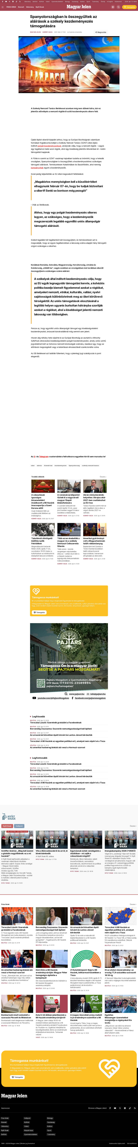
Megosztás (100, 32)
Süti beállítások (132, 1143)
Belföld (35, 1)
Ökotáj (103, 1)
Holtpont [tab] (19, 826)
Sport (88, 1)
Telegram (43, 456)
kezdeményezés (61, 465)
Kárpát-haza (47, 32)
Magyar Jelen (35, 32)
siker (33, 465)
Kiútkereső (118, 1)
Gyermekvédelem (57, 1)
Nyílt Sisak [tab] (7, 826)
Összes (103, 477)
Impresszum (5, 1108)
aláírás (39, 465)
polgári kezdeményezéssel (49, 146)
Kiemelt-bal (48, 465)
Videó (48, 1)
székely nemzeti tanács (90, 465)
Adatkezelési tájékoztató (117, 1143)
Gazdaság (75, 1)
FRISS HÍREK (11, 7)
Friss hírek (5, 1118)
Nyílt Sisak (40, 7)
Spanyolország (74, 465)
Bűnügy (67, 1)
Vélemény (27, 1)
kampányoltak (37, 168)
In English (110, 1)
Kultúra (82, 1)
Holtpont (27, 1118)
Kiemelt (21, 7)
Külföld (41, 1)
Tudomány (95, 1)
